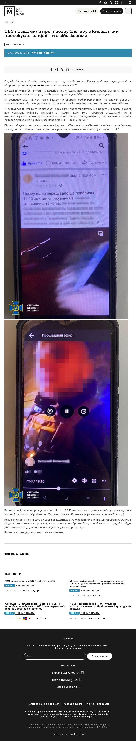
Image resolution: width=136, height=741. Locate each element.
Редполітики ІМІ (73, 704)
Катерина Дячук (43, 53)
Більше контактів (66, 687)
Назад (9, 22)
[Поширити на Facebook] (51, 69)
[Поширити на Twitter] (62, 69)
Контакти (103, 704)
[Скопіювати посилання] (76, 69)
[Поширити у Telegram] (56, 69)
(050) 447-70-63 (66, 673)
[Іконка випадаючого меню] (128, 11)
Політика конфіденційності (43, 704)
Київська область (25, 586)
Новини (9, 586)
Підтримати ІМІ (87, 11)
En (6, 2)
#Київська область (16, 554)
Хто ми (90, 704)
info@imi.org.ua (65, 679)
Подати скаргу (112, 11)
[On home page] (14, 11)
